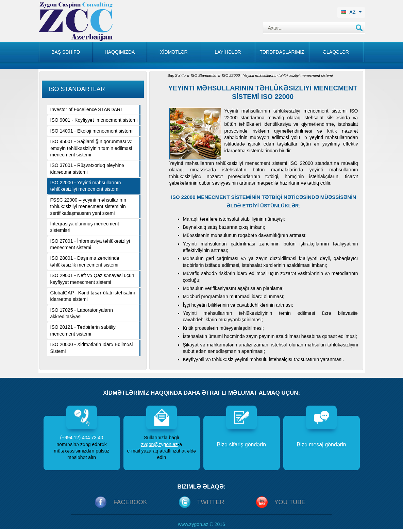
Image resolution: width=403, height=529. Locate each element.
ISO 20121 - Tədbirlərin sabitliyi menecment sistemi (83, 330)
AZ (351, 12)
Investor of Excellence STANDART (86, 109)
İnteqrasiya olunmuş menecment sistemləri (84, 227)
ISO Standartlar (204, 75)
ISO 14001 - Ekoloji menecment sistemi (92, 131)
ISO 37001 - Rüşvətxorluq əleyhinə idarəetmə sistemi (87, 168)
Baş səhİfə (65, 52)
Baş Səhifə (177, 75)
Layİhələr (228, 52)
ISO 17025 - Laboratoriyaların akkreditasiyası (81, 313)
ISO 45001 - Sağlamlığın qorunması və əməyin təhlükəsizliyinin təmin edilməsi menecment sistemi (91, 148)
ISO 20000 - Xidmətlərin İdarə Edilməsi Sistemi (91, 348)
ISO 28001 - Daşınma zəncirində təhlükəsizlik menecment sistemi (85, 261)
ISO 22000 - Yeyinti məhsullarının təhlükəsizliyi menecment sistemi (85, 186)
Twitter (210, 502)
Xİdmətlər (173, 52)
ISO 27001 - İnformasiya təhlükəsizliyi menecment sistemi (90, 244)
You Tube (290, 502)
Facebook (130, 502)
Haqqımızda (120, 52)
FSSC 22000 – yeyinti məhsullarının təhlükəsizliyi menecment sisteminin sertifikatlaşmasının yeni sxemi (88, 206)
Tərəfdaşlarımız (281, 52)
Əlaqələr (336, 52)
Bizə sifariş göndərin (241, 444)
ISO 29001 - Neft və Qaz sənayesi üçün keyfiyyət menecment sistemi (92, 279)
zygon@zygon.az (159, 444)
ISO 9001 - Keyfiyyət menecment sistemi (94, 120)
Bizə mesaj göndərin (321, 444)
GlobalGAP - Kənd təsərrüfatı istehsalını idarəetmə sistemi (92, 296)
